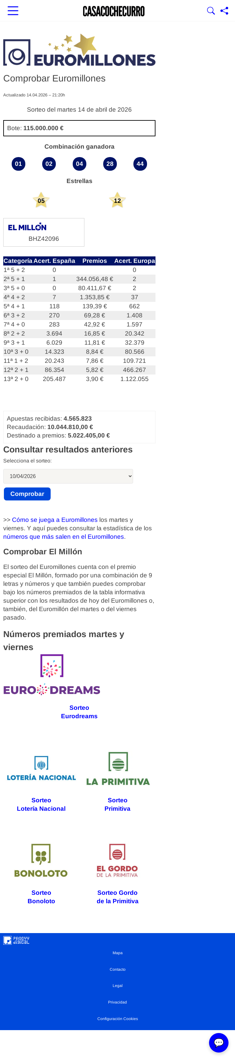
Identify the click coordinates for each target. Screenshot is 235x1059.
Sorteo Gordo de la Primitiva (117, 872)
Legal (118, 985)
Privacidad (117, 1002)
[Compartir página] (224, 11)
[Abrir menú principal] (13, 11)
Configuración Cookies (117, 1018)
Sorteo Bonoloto (41, 873)
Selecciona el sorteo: (27, 460)
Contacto (118, 969)
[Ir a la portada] (114, 11)
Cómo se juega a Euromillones (55, 519)
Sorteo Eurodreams (52, 687)
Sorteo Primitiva (117, 780)
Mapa (118, 953)
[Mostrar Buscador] (211, 11)
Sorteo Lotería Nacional (41, 780)
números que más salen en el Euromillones (63, 536)
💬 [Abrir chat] (219, 1043)
